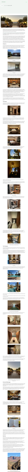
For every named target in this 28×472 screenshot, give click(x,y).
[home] (3, 2)
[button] (26, 2)
